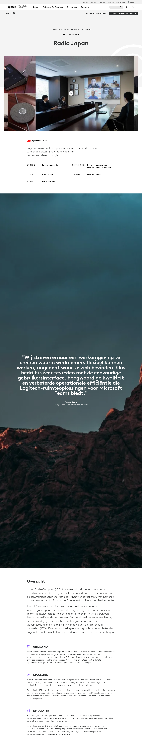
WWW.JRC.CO (48, 181)
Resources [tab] (72, 7)
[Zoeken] (116, 7)
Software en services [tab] (53, 7)
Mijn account (127, 7)
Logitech (85, 2)
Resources (56, 30)
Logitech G (94, 2)
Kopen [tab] (35, 7)
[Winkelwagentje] (132, 7)
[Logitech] (18, 7)
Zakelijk (102, 2)
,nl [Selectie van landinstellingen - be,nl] (132, 2)
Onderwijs (111, 2)
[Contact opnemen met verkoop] (123, 13)
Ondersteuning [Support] (120, 2)
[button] (9, 13)
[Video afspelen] (71, 93)
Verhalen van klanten (71, 30)
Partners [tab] (85, 7)
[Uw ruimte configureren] (96, 13)
